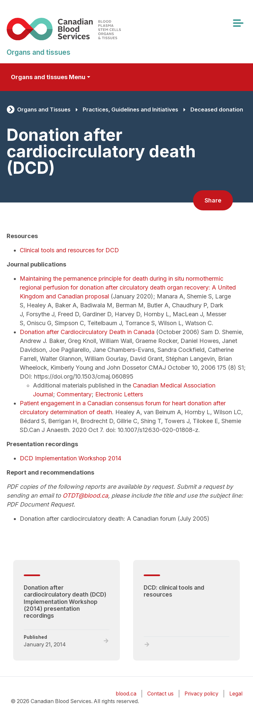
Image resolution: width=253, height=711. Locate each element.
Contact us (160, 694)
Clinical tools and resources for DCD (69, 250)
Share (213, 200)
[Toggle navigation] (238, 23)
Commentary (74, 394)
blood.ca (126, 694)
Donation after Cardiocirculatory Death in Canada (87, 331)
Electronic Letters (119, 394)
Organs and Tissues (43, 109)
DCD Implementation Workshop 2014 (70, 458)
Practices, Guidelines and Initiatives (130, 109)
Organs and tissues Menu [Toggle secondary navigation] (48, 77)
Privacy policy (201, 694)
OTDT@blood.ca (85, 495)
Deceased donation (216, 109)
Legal (235, 694)
